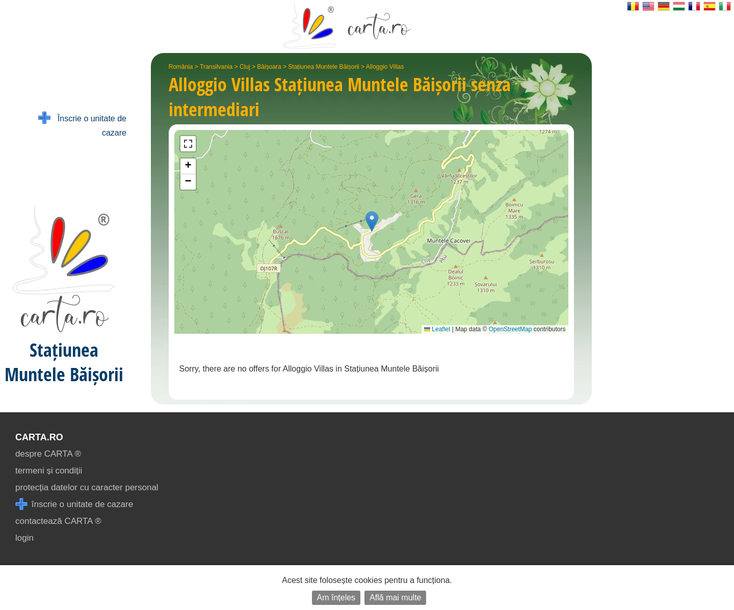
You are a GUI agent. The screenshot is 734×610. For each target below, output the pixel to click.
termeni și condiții (48, 470)
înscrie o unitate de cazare (74, 504)
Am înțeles (336, 597)
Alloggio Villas (385, 66)
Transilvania (216, 66)
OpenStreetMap (510, 329)
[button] (371, 221)
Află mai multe (395, 597)
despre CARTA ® (48, 454)
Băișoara (269, 66)
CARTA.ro (39, 437)
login (24, 538)
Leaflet (437, 329)
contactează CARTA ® (58, 521)
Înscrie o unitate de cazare (82, 124)
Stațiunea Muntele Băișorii (323, 66)
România (181, 66)
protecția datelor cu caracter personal (87, 487)
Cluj (245, 66)
